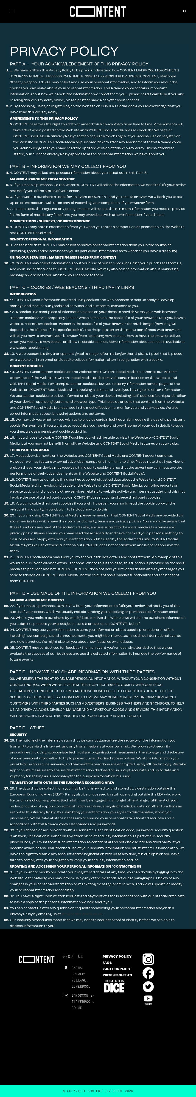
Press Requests (117, 975)
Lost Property (117, 969)
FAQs (107, 963)
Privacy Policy (117, 957)
